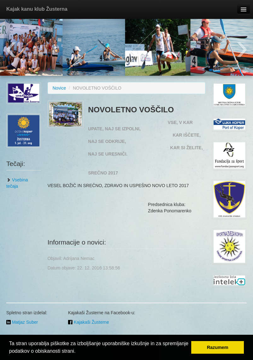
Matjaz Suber (22, 322)
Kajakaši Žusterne (88, 322)
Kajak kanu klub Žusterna (36, 9)
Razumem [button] (217, 347)
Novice (59, 88)
